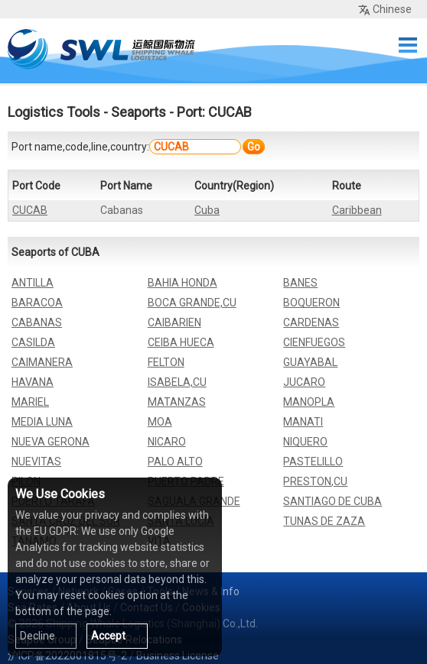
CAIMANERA (42, 362)
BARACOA (37, 302)
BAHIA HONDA (182, 283)
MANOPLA (308, 402)
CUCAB (29, 210)
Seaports (138, 112)
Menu (407, 45)
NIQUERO (305, 442)
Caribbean (357, 210)
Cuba (207, 210)
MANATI (303, 422)
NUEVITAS (36, 461)
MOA (160, 422)
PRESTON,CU (315, 481)
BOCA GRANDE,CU (192, 302)
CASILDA (33, 342)
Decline (37, 636)
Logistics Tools (54, 112)
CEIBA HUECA (181, 342)
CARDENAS (311, 322)
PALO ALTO (175, 461)
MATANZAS (177, 402)
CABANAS (36, 322)
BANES (300, 283)
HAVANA (32, 382)
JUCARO (304, 382)
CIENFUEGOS (314, 342)
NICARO (167, 442)
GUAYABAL (310, 362)
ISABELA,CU (177, 382)
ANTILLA (32, 283)
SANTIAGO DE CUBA (332, 501)
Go (253, 147)
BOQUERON (311, 302)
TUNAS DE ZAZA (324, 521)
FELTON (166, 362)
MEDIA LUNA (42, 422)
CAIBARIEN (174, 322)
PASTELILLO (313, 461)
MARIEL (30, 402)
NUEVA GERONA (50, 442)
